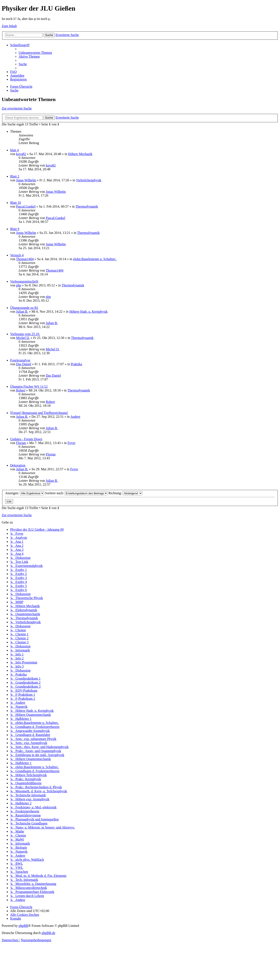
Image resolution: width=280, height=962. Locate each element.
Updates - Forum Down (26, 439)
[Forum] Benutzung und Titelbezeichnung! (39, 413)
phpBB (23, 925)
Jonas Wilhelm (26, 180)
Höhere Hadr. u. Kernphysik (88, 311)
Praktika (76, 364)
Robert (20, 390)
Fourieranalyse (20, 360)
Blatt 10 (15, 202)
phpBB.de (48, 933)
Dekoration (17, 465)
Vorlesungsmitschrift (24, 281)
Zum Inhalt (9, 26)
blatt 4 (14, 150)
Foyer (71, 443)
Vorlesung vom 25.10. (25, 334)
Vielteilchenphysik (88, 180)
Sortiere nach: (76, 493)
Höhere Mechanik (80, 154)
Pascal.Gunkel (26, 206)
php (18, 285)
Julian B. (22, 311)
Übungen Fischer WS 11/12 (29, 386)
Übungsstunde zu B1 (24, 308)
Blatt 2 (14, 176)
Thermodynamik (86, 206)
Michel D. (23, 338)
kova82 (21, 154)
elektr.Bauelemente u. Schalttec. (95, 259)
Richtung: (125, 493)
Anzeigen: (24, 493)
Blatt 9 (14, 229)
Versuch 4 (17, 255)
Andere (75, 416)
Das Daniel (23, 364)
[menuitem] (35, 52)
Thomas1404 (25, 259)
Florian (21, 443)
